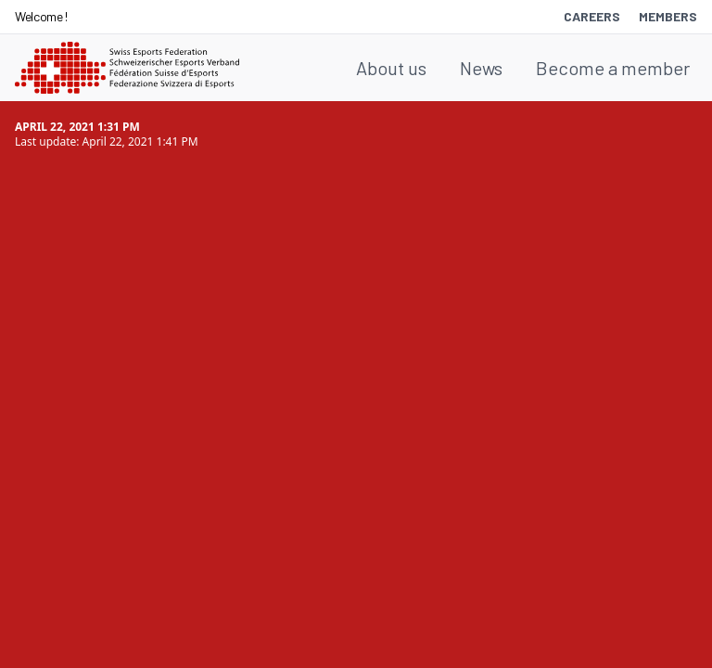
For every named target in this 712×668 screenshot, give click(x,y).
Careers (592, 16)
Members (668, 16)
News (481, 68)
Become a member (613, 68)
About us (391, 68)
